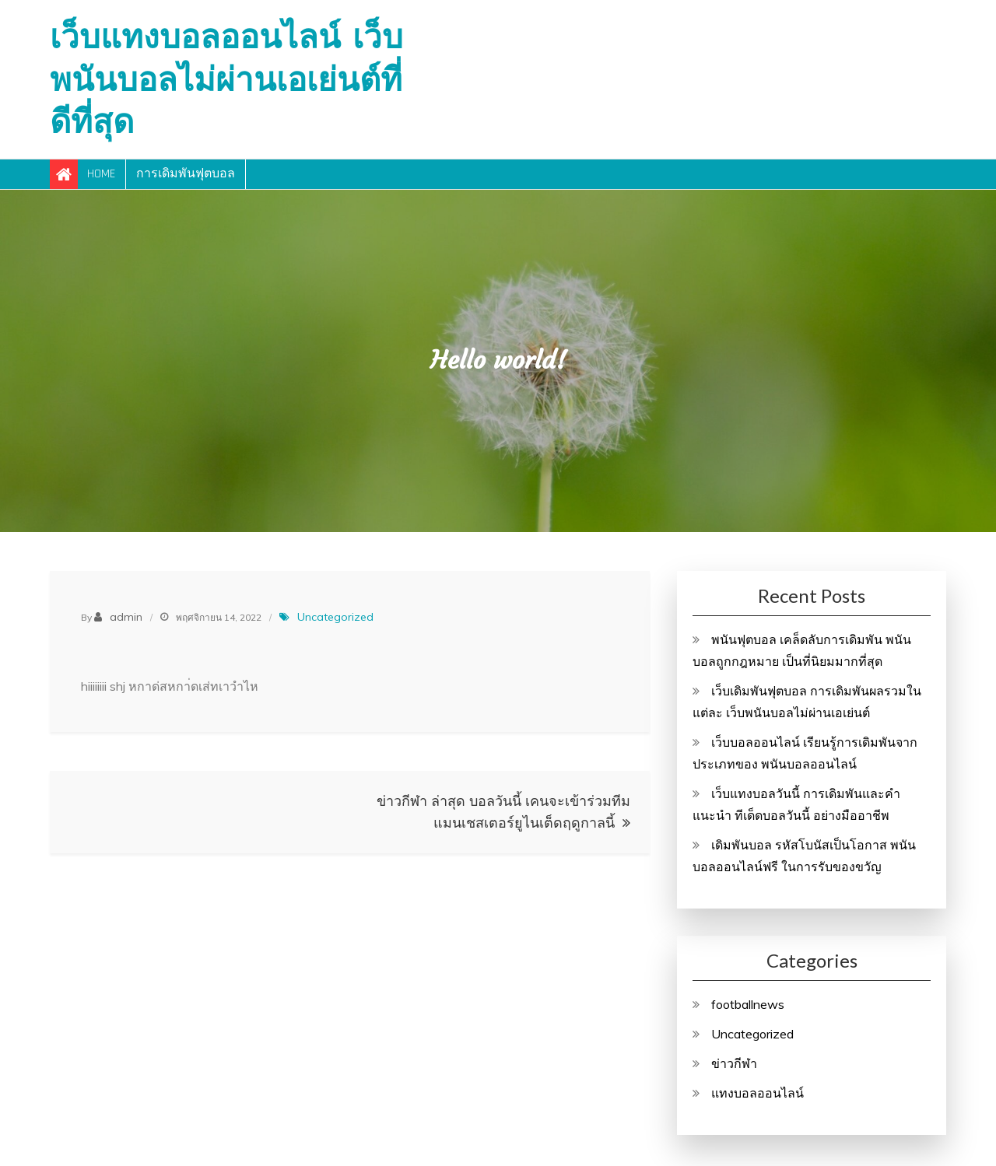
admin (126, 617)
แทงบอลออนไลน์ (757, 1093)
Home (101, 174)
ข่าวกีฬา (734, 1063)
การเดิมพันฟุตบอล (185, 174)
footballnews (747, 1004)
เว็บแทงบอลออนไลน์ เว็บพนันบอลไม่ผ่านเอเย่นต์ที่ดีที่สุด (226, 78)
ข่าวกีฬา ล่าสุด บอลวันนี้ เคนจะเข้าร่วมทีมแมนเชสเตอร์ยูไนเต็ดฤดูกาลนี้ (503, 812)
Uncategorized (335, 617)
